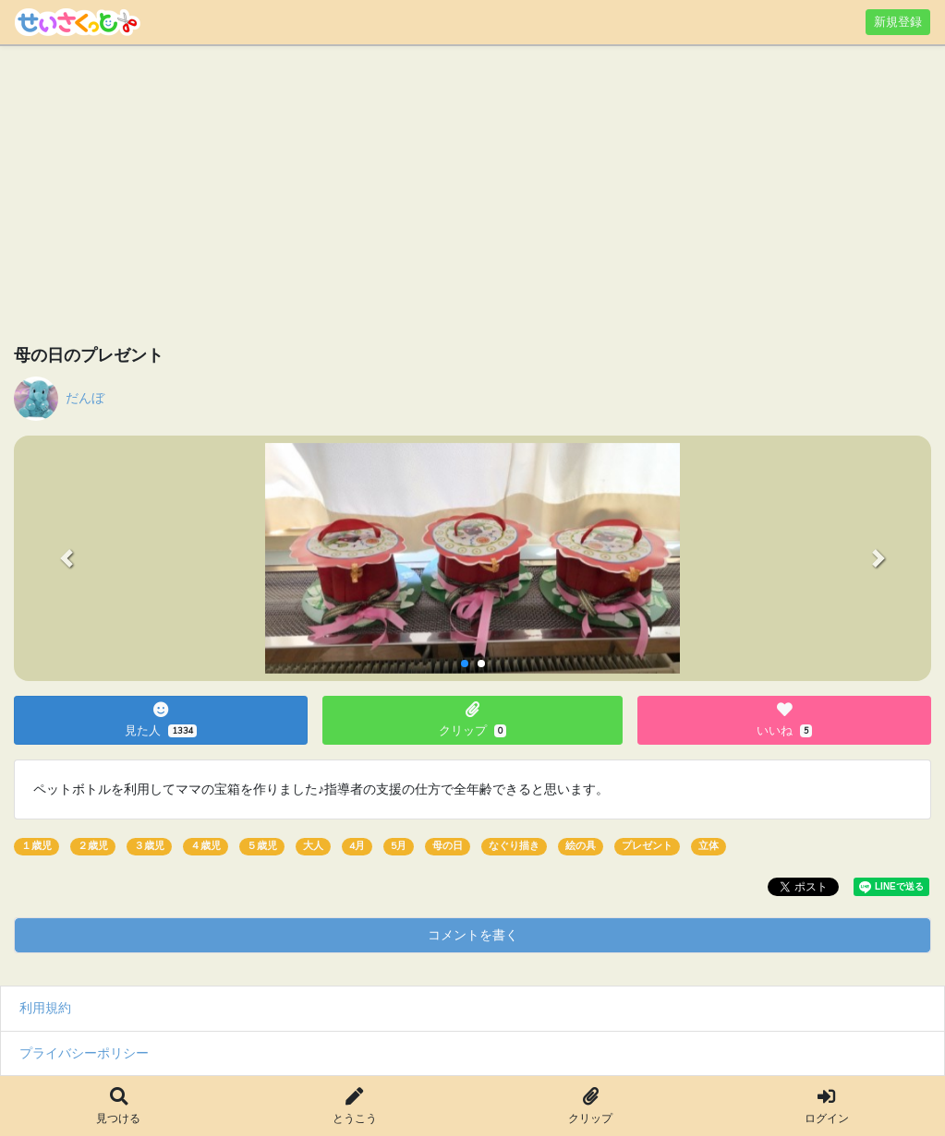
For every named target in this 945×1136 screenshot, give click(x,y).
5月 (398, 846)
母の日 (447, 846)
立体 (708, 846)
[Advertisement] (472, 198)
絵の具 (580, 846)
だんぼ (85, 398)
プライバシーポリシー (84, 1053)
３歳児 (149, 846)
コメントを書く (473, 935)
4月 (357, 846)
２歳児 (93, 846)
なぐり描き (514, 846)
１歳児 (36, 846)
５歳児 (262, 846)
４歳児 (205, 846)
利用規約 (45, 1007)
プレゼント (647, 846)
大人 (313, 846)
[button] (66, 558)
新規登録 (898, 22)
